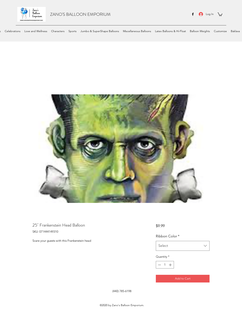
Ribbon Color (167, 236)
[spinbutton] (165, 264)
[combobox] (183, 246)
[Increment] (170, 264)
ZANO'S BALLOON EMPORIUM (80, 14)
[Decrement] (159, 264)
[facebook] (193, 14)
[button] (220, 14)
